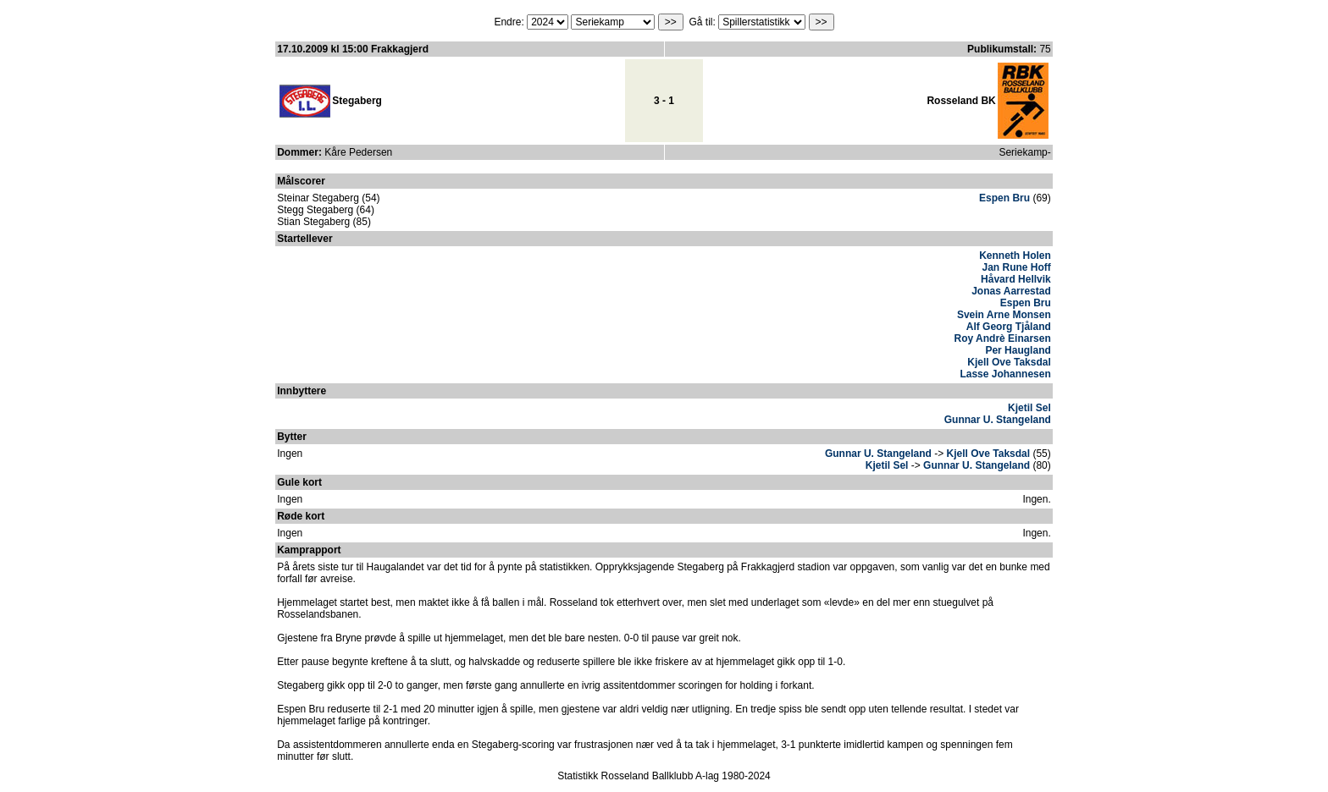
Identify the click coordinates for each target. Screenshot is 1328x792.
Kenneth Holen (1015, 255)
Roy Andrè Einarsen (1003, 338)
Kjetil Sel (1029, 408)
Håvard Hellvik (1016, 279)
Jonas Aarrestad (1011, 291)
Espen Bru (1004, 198)
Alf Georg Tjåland (1008, 327)
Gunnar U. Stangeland (997, 420)
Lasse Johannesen (1005, 374)
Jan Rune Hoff (1016, 267)
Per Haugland (1017, 350)
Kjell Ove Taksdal (1009, 362)
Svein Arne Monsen (1004, 315)
